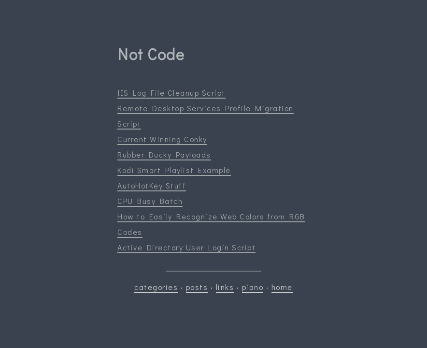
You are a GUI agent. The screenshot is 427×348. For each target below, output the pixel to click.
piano (253, 287)
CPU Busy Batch (150, 201)
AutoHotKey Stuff (151, 185)
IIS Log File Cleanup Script (171, 92)
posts (197, 287)
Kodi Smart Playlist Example (174, 170)
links (225, 287)
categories (156, 287)
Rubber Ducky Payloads (164, 154)
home (282, 287)
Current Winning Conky (162, 139)
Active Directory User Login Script (186, 247)
